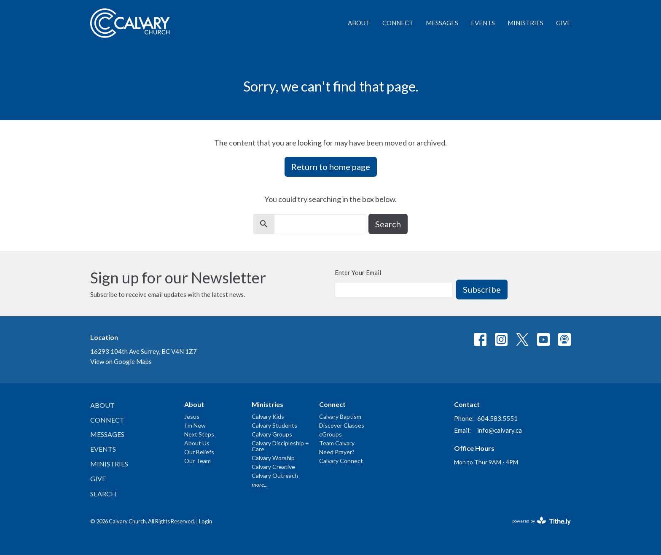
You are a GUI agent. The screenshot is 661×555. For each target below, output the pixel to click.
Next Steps (199, 434)
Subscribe (482, 289)
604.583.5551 (497, 418)
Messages (442, 23)
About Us (197, 443)
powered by (541, 521)
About (359, 23)
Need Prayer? (337, 451)
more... (260, 484)
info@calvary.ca (499, 430)
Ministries (525, 23)
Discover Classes (341, 425)
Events (483, 23)
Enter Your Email (358, 272)
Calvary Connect (341, 460)
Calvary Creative (273, 466)
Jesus (191, 416)
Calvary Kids (268, 416)
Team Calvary (337, 443)
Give (563, 23)
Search (388, 224)
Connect (397, 23)
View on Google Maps (121, 361)
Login (205, 521)
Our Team (197, 460)
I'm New (195, 425)
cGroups (330, 434)
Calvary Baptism (340, 416)
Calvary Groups (272, 434)
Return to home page (330, 167)
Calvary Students (274, 425)
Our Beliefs (199, 451)
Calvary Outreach (275, 475)
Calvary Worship (273, 457)
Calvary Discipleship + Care (280, 446)
